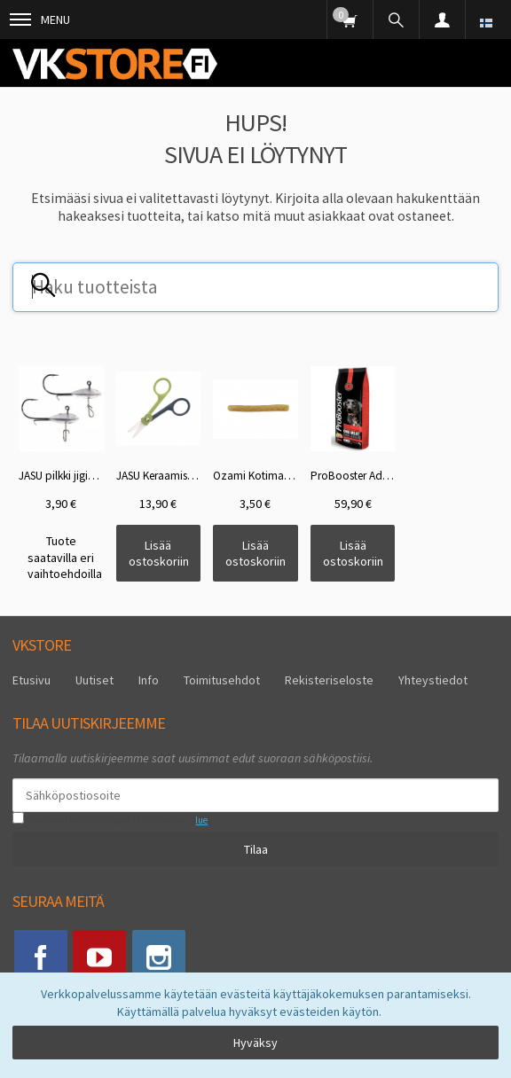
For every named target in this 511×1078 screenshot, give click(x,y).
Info (148, 680)
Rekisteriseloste (329, 680)
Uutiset (94, 680)
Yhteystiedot (433, 680)
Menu (40, 19)
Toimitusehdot (222, 680)
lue (201, 820)
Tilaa (256, 849)
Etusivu (31, 680)
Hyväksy (255, 1043)
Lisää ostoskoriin (159, 553)
